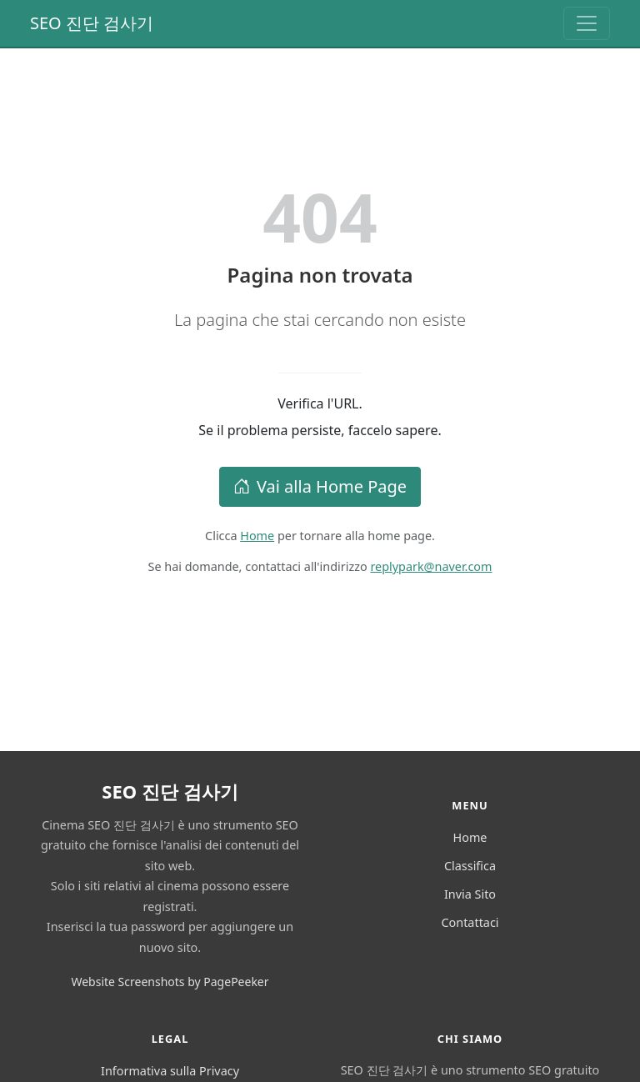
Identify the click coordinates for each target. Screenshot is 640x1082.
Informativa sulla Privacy (170, 1071)
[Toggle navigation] (586, 23)
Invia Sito (470, 894)
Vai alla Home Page (320, 486)
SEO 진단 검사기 (91, 23)
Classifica (470, 866)
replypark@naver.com (431, 566)
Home (257, 536)
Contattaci (469, 922)
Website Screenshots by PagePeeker (169, 981)
